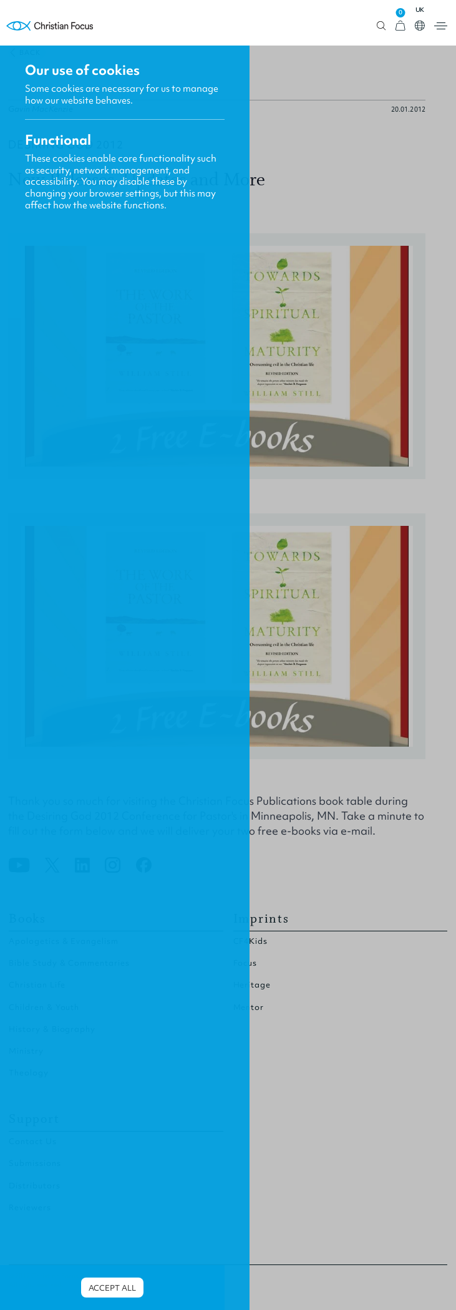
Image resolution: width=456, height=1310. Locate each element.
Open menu (440, 25)
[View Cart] (400, 26)
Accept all (112, 1288)
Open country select (420, 26)
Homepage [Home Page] (50, 26)
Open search (381, 26)
